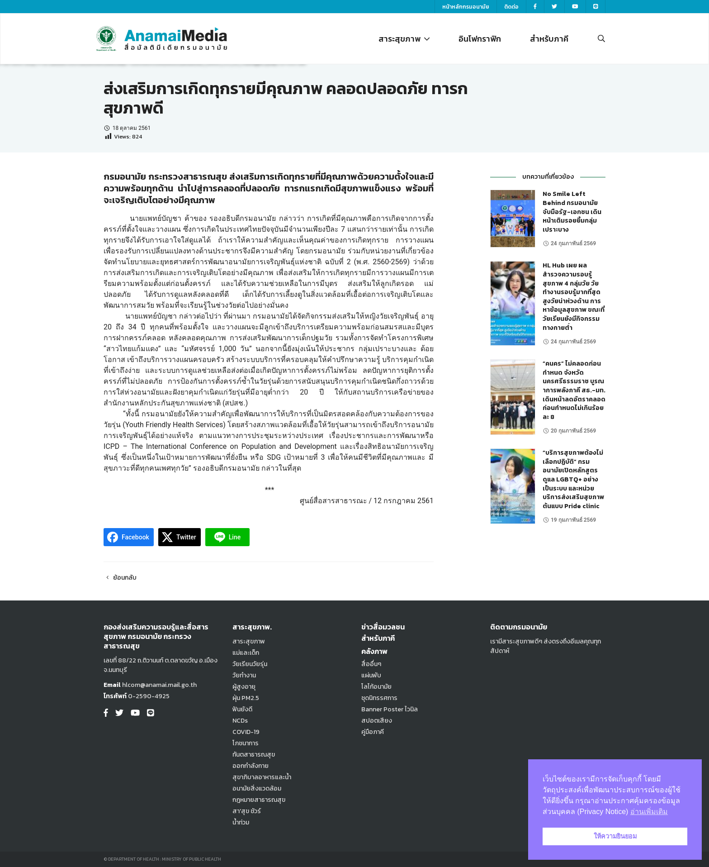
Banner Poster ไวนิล (389, 709)
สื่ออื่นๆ (371, 664)
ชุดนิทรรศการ (379, 698)
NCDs (240, 720)
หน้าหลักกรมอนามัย (465, 7)
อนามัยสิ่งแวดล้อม (256, 788)
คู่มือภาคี (372, 732)
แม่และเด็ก (245, 652)
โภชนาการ (245, 743)
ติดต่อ (511, 7)
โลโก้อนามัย (376, 686)
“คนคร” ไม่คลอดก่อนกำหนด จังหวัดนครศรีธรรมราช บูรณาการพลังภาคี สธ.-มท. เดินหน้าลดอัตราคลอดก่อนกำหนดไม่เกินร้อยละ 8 (574, 390)
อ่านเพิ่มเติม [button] (649, 811)
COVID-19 (246, 732)
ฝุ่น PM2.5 (245, 698)
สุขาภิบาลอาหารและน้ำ (261, 777)
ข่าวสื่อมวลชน (383, 626)
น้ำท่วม (240, 822)
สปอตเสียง (376, 720)
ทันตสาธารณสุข (253, 754)
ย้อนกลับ (120, 577)
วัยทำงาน (244, 675)
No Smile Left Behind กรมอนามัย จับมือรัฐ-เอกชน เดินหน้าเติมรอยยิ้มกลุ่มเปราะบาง (572, 211)
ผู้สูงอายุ (243, 686)
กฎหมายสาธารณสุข (258, 800)
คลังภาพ (374, 651)
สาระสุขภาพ (404, 39)
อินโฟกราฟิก (479, 39)
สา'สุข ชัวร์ (246, 811)
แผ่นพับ (371, 675)
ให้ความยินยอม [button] (615, 836)
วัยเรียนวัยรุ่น (249, 664)
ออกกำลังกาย (250, 766)
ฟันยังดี (242, 709)
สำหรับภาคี (549, 39)
